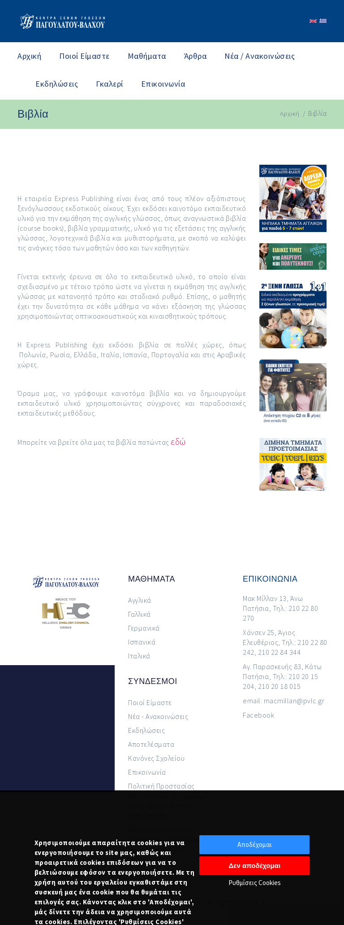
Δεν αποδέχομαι (255, 865)
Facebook (258, 714)
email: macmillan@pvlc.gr (283, 700)
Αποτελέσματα (151, 744)
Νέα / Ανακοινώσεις (259, 56)
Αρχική (29, 56)
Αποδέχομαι (254, 844)
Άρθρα (195, 56)
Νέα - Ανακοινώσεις (158, 716)
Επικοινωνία (163, 84)
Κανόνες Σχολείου (156, 758)
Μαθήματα (147, 56)
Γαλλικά (139, 613)
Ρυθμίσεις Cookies (254, 882)
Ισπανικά (141, 641)
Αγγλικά (139, 600)
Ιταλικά (139, 655)
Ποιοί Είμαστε (84, 56)
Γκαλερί (109, 84)
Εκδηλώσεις (56, 84)
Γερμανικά (144, 627)
